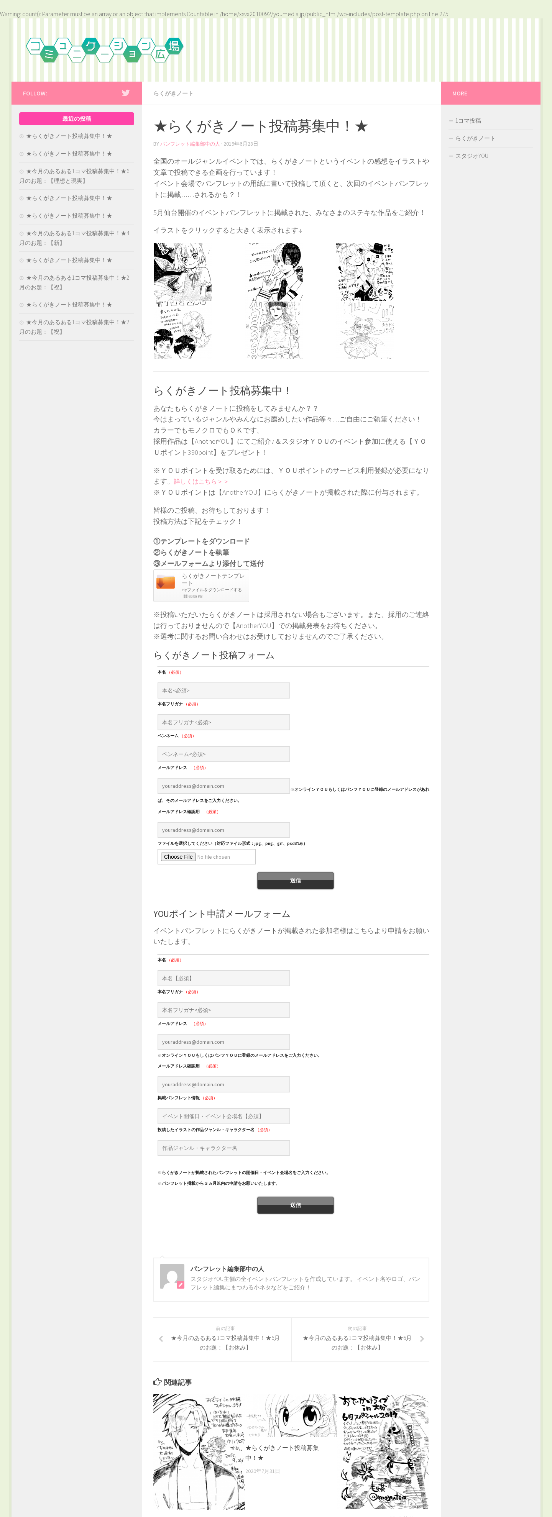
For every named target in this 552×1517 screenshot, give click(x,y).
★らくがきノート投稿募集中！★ (69, 135)
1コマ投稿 (468, 120)
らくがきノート (174, 93)
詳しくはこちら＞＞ (205, 480)
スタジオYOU (471, 155)
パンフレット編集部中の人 (192, 143)
